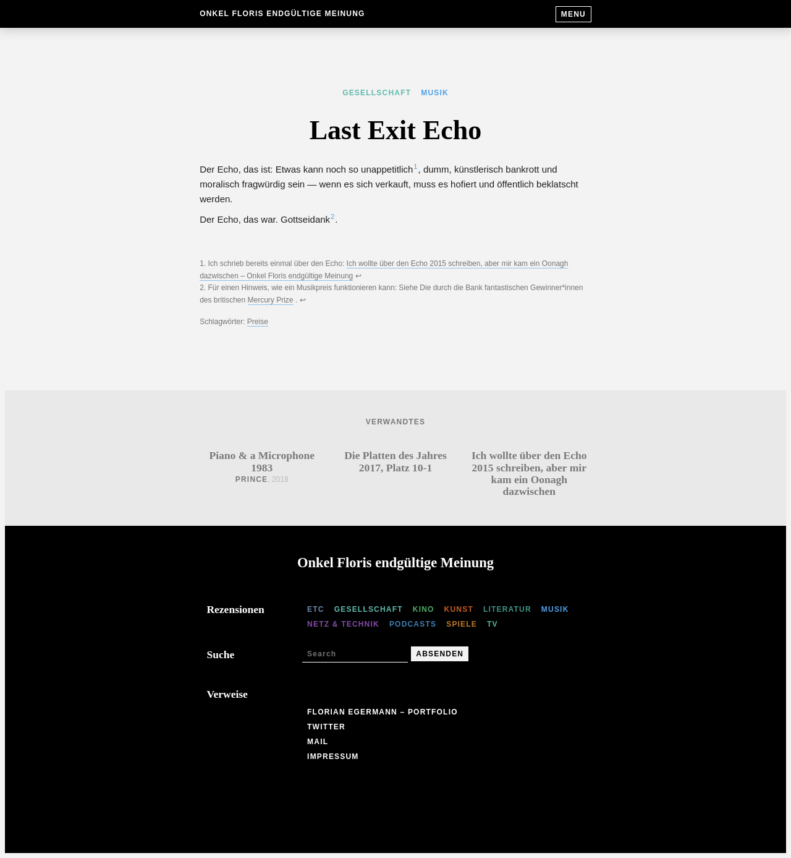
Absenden (439, 654)
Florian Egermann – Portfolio (382, 712)
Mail (317, 741)
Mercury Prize (271, 300)
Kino (423, 609)
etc (315, 609)
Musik (435, 92)
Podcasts (412, 624)
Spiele (461, 624)
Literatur (507, 609)
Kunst (458, 609)
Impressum (332, 756)
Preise (257, 321)
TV (492, 624)
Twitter (326, 727)
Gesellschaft (376, 92)
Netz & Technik (343, 624)
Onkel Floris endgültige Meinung (282, 13)
